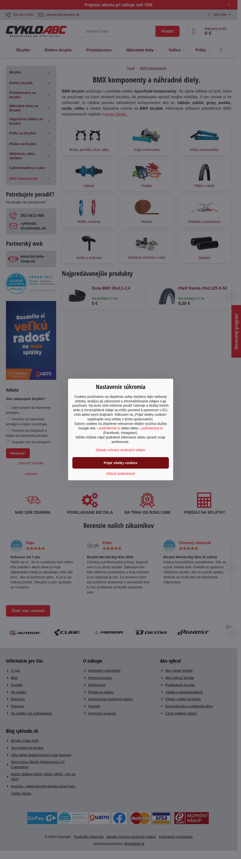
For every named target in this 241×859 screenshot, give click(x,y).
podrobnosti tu (109, 428)
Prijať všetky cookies (120, 463)
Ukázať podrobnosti (120, 474)
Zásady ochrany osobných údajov (120, 450)
